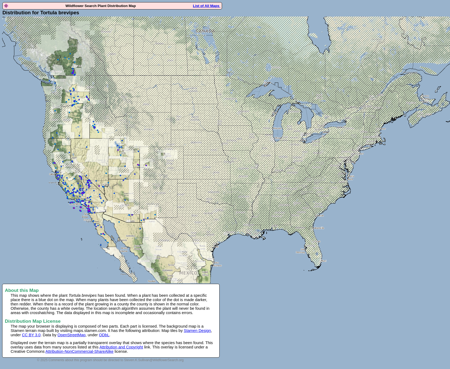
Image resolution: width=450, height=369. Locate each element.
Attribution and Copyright (121, 347)
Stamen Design (197, 330)
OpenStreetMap (71, 335)
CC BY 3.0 (31, 335)
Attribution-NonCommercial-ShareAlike (79, 351)
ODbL (104, 335)
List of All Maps (206, 6)
